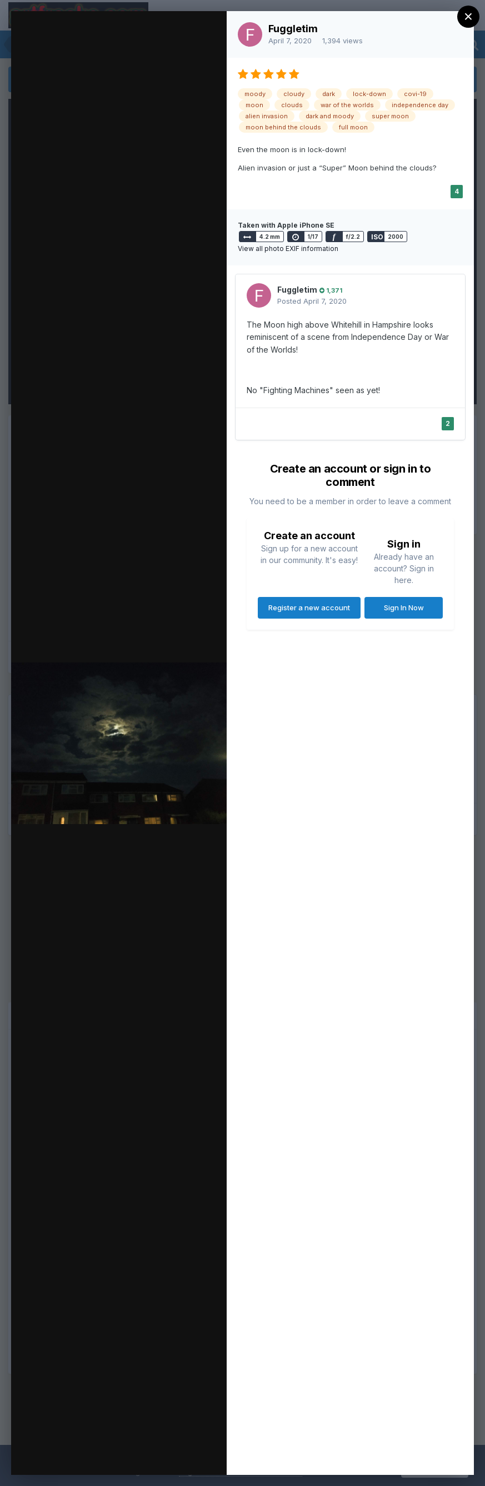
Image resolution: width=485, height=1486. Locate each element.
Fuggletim (293, 28)
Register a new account (309, 607)
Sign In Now (404, 607)
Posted (312, 301)
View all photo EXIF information (288, 248)
